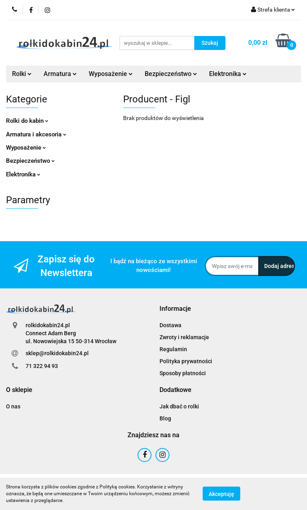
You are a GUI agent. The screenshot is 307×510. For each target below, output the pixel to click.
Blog (165, 418)
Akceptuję (221, 494)
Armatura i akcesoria (36, 134)
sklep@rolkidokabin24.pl (57, 353)
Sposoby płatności (182, 373)
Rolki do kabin (27, 120)
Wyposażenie (111, 74)
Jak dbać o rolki (179, 406)
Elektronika (228, 74)
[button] (175, 309)
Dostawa (170, 325)
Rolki (22, 74)
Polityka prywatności (185, 361)
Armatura (60, 74)
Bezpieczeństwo (171, 74)
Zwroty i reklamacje (184, 337)
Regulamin (173, 349)
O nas (13, 406)
